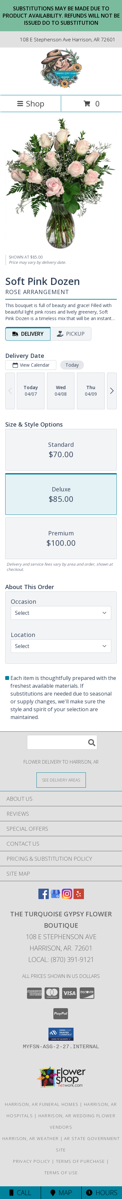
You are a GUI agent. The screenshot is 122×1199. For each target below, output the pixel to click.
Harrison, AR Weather (30, 1138)
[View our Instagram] (67, 897)
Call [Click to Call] (20, 1192)
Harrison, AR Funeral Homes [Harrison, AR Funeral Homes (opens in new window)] (41, 1104)
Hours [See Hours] (101, 1192)
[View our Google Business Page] (55, 897)
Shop (30, 103)
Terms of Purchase (80, 1161)
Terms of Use (61, 1173)
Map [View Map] (61, 1192)
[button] (61, 1034)
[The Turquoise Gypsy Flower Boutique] (61, 86)
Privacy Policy (31, 1161)
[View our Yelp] (79, 897)
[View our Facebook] (43, 897)
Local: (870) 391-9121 (61, 959)
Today (72, 365)
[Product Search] (62, 742)
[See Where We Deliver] (61, 780)
